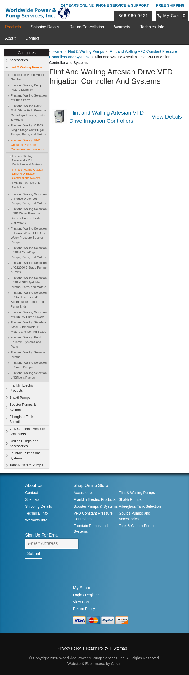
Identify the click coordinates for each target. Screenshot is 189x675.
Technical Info (152, 27)
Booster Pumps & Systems (23, 407)
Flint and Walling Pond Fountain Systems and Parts (26, 342)
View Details (167, 116)
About (10, 38)
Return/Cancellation (86, 27)
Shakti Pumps (20, 398)
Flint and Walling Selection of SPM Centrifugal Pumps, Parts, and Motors (29, 252)
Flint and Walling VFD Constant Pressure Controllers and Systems (27, 145)
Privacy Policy (69, 648)
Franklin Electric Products (22, 387)
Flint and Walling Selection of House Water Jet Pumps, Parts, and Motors (29, 198)
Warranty (122, 27)
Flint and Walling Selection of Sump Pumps (29, 365)
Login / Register (86, 595)
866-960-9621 (133, 16)
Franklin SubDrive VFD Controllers (26, 185)
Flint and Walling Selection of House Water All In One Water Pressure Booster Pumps (29, 235)
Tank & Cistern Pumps (26, 465)
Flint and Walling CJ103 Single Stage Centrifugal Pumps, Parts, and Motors (28, 130)
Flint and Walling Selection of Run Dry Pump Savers (29, 314)
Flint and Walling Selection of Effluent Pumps (29, 375)
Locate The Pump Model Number (27, 77)
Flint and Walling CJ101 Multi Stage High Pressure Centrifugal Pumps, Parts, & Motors (28, 112)
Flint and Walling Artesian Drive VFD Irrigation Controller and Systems (27, 173)
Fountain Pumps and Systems (25, 455)
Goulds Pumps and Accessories (24, 443)
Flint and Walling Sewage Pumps (28, 354)
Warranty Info (36, 520)
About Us (34, 485)
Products (13, 27)
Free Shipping (170, 5)
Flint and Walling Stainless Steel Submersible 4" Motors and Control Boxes (29, 327)
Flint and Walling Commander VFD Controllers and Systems (27, 160)
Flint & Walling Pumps (26, 67)
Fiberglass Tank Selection (21, 419)
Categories (27, 53)
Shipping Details (45, 27)
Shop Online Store (91, 485)
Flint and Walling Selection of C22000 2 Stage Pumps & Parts (29, 267)
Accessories (19, 60)
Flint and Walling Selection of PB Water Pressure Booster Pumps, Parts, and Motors (29, 215)
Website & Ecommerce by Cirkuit (95, 664)
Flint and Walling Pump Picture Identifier (26, 87)
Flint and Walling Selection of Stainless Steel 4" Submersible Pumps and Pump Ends (29, 299)
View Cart (81, 602)
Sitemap (32, 500)
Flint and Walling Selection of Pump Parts (29, 98)
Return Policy (84, 609)
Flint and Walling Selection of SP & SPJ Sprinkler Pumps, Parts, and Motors (29, 282)
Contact (32, 38)
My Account (84, 588)
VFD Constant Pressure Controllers (27, 431)
